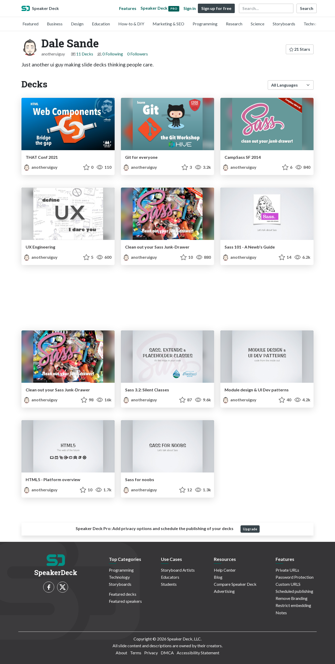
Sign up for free (216, 8)
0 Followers (137, 53)
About (121, 652)
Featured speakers (125, 601)
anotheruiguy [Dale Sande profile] (41, 167)
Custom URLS (288, 584)
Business (55, 23)
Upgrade (250, 529)
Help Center (225, 569)
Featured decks (122, 594)
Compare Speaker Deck (235, 584)
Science (257, 23)
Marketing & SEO (168, 23)
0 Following (112, 53)
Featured (30, 23)
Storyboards (284, 23)
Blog (218, 577)
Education (101, 23)
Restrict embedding (293, 605)
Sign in (189, 8)
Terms (135, 652)
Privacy (151, 652)
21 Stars (299, 49)
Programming (205, 23)
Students (169, 584)
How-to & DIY (131, 23)
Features (127, 8)
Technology (314, 23)
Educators (170, 577)
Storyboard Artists (178, 569)
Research (234, 23)
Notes (281, 612)
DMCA (167, 652)
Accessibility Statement (198, 652)
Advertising (224, 591)
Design (77, 23)
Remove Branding (292, 598)
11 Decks (84, 53)
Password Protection (295, 577)
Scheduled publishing (294, 591)
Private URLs (287, 569)
